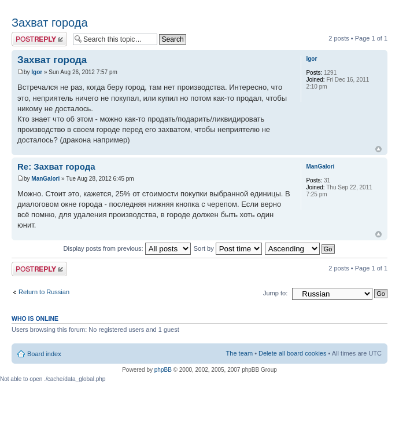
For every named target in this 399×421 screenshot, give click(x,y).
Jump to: (275, 293)
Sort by (228, 248)
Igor (36, 72)
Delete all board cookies (292, 353)
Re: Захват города (56, 166)
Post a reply (39, 39)
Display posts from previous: (127, 248)
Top (378, 149)
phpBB (163, 370)
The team (239, 353)
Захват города (50, 22)
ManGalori (45, 178)
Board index (44, 353)
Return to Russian (44, 291)
